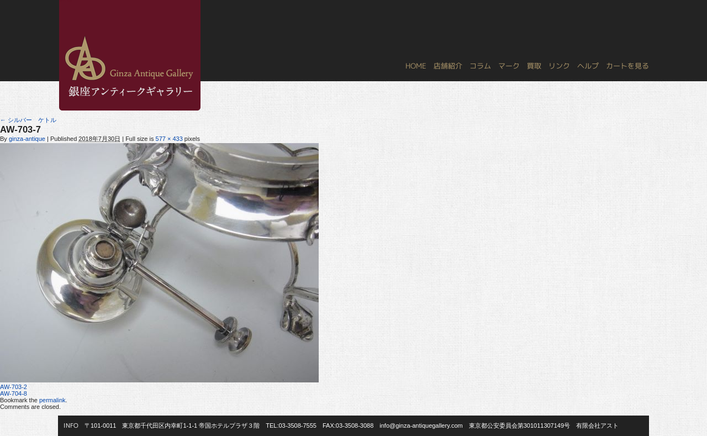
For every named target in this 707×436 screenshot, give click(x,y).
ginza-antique (27, 138)
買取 (534, 66)
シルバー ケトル (28, 120)
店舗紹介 (448, 66)
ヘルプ (588, 66)
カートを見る (627, 66)
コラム (480, 66)
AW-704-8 (13, 393)
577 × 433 (169, 138)
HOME (415, 66)
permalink (52, 400)
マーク (509, 66)
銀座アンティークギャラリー (66, 0)
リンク (559, 66)
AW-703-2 (13, 387)
